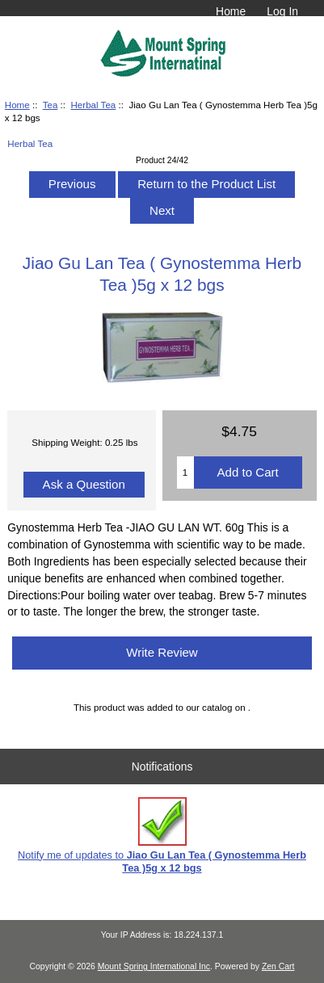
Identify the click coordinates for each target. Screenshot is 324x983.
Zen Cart (278, 966)
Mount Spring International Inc (154, 966)
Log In (282, 11)
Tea (50, 104)
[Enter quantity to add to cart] (185, 472)
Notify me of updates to (162, 835)
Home (231, 11)
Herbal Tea (93, 104)
